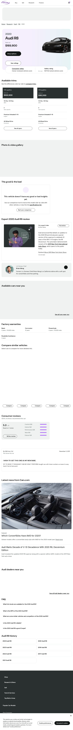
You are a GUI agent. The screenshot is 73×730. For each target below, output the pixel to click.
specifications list (36, 205)
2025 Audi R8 (7, 641)
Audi (15, 24)
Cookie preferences (45, 723)
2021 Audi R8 (7, 660)
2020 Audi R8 (42, 641)
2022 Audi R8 (7, 654)
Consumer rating (18, 69)
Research (31, 3)
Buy (16, 3)
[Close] (71, 716)
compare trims (31, 84)
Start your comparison (25, 210)
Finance (41, 3)
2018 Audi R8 (42, 647)
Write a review (10, 436)
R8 (19, 24)
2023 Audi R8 (7, 647)
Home (3, 24)
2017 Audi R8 (42, 654)
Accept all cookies (62, 723)
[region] (36, 721)
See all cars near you (63, 314)
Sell (23, 3)
